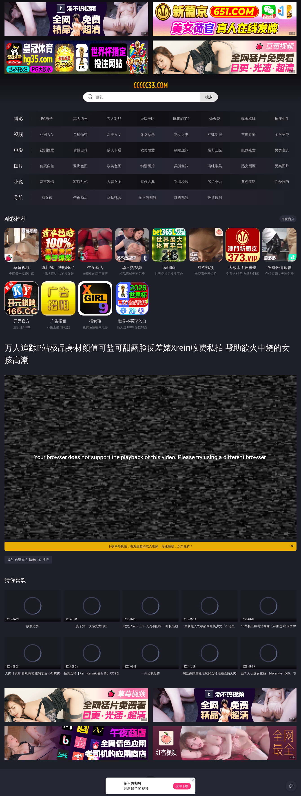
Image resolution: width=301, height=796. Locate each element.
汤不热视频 (148, 197)
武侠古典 (147, 181)
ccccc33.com (150, 85)
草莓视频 (114, 197)
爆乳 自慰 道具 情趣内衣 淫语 (28, 559)
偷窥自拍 (47, 165)
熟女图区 (248, 165)
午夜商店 (80, 197)
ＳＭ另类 (282, 134)
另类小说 (215, 181)
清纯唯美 (215, 165)
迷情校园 (181, 181)
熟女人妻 (181, 134)
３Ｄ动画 (147, 134)
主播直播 (248, 134)
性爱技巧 (282, 181)
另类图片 (282, 165)
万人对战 (114, 118)
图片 (18, 166)
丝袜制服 (215, 134)
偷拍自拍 (80, 150)
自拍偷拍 (80, 134)
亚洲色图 (80, 165)
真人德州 (80, 118)
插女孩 (47, 197)
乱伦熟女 (248, 150)
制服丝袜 (181, 150)
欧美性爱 (147, 150)
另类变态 (282, 150)
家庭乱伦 (80, 181)
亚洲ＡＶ (47, 134)
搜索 (208, 97)
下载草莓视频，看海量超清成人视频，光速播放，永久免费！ (201, 546)
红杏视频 (181, 197)
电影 (18, 150)
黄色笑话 (248, 181)
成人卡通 (114, 150)
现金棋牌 (248, 118)
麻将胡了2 (181, 118)
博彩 (18, 118)
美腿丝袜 (181, 165)
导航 (18, 197)
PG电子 (47, 118)
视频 (18, 134)
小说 (18, 181)
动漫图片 (147, 165)
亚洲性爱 (47, 150)
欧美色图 (114, 165)
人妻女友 (114, 181)
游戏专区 (147, 118)
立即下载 (182, 786)
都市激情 (47, 181)
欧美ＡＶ (114, 134)
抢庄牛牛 (282, 118)
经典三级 (215, 150)
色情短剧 (215, 197)
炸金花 (214, 118)
